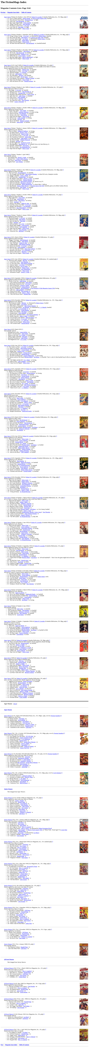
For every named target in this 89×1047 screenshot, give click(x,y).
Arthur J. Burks (24, 175)
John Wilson (24, 37)
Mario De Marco (30, 317)
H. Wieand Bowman (24, 465)
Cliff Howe (28, 727)
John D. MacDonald (27, 57)
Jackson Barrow (26, 287)
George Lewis (21, 351)
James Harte (25, 333)
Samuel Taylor (23, 740)
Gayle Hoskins (57, 773)
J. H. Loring (23, 339)
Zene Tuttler (23, 110)
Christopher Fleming (25, 486)
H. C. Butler (27, 360)
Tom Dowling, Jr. (26, 91)
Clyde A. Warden (19, 800)
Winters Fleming (26, 449)
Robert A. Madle (20, 644)
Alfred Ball (24, 767)
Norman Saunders (55, 715)
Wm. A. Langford (26, 827)
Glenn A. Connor (29, 724)
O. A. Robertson (26, 739)
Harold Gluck (26, 529)
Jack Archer (23, 810)
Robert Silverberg (23, 666)
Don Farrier (26, 145)
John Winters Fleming (31, 174)
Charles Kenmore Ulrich (25, 737)
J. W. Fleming (23, 685)
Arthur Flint (22, 872)
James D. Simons (19, 592)
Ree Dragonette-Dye (25, 147)
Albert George (24, 551)
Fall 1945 (37, 186)
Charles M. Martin (29, 746)
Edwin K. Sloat (29, 777)
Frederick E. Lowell (26, 647)
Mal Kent (21, 231)
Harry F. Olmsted (22, 850)
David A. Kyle (23, 132)
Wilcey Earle (25, 28)
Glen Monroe (24, 468)
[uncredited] (25, 721)
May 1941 (36, 37)
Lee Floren (25, 39)
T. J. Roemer (23, 72)
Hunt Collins (20, 398)
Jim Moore (36, 357)
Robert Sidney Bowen (22, 159)
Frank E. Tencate (25, 515)
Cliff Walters (19, 851)
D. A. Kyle (21, 224)
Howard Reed (27, 900)
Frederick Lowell (25, 142)
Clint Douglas (24, 805)
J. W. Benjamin (27, 206)
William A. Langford (25, 812)
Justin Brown (20, 199)
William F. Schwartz (24, 428)
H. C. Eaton (22, 335)
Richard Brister (29, 20)
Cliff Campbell (27, 22)
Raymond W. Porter (32, 866)
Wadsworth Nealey (27, 411)
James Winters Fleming (31, 513)
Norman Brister (23, 537)
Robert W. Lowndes (37, 17)
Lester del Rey (25, 225)
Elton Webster (23, 649)
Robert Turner (25, 268)
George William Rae (28, 355)
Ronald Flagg (21, 802)
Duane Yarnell (26, 18)
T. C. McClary (25, 320)
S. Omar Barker (26, 759)
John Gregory (25, 806)
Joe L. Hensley (20, 688)
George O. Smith (24, 285)
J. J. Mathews (25, 387)
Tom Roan (21, 718)
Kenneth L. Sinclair (26, 761)
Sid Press (21, 75)
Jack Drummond (25, 780)
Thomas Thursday (27, 180)
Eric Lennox (25, 808)
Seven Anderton (21, 399)
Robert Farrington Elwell (45, 828)
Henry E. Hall (24, 134)
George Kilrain (25, 350)
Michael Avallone (29, 672)
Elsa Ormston (20, 461)
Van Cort (22, 913)
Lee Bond (26, 1017)
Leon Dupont (23, 803)
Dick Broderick (28, 423)
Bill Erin (25, 260)
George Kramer (27, 471)
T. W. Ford (26, 25)
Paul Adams (22, 809)
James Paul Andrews (30, 248)
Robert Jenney (42, 36)
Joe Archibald (21, 720)
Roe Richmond (20, 21)
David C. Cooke (22, 157)
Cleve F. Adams (25, 743)
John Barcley (21, 379)
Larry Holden (19, 161)
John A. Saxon (25, 828)
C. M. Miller (22, 778)
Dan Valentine (25, 538)
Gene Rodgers (28, 597)
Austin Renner (24, 992)
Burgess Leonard (29, 78)
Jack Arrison (23, 975)
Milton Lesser (24, 669)
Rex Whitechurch (21, 207)
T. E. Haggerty (24, 401)
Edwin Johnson (25, 377)
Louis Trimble (23, 697)
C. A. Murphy (43, 307)
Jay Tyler (23, 409)
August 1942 (40, 18)
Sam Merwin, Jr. (23, 144)
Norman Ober (21, 93)
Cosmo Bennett (25, 310)
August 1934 (43, 288)
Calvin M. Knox (23, 687)
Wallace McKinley (24, 450)
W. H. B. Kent (26, 723)
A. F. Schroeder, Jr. (27, 250)
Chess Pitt (21, 1004)
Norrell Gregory (29, 726)
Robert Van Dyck (24, 748)
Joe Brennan (26, 307)
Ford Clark (27, 508)
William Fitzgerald (25, 140)
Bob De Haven (24, 783)
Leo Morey (36, 832)
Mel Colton (20, 609)
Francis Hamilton (23, 633)
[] (67, 17)
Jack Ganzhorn (23, 764)
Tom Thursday (26, 24)
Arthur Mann (25, 40)
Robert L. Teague (22, 696)
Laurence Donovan (23, 112)
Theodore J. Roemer (26, 183)
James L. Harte (26, 292)
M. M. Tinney (22, 55)
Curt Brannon (22, 113)
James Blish (20, 122)
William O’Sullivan (23, 131)
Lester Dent (64, 830)
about (15, 703)
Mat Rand (20, 27)
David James (24, 532)
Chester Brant (25, 834)
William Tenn (25, 69)
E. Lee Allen (21, 646)
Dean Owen (18, 160)
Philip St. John (25, 203)
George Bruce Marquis (30, 742)
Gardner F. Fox (25, 54)
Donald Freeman (28, 81)
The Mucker (20, 430)
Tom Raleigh (30, 382)
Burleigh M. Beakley (23, 758)
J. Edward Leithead (27, 775)
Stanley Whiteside (19, 101)
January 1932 (35, 830)
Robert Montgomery (27, 184)
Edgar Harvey (21, 1035)
